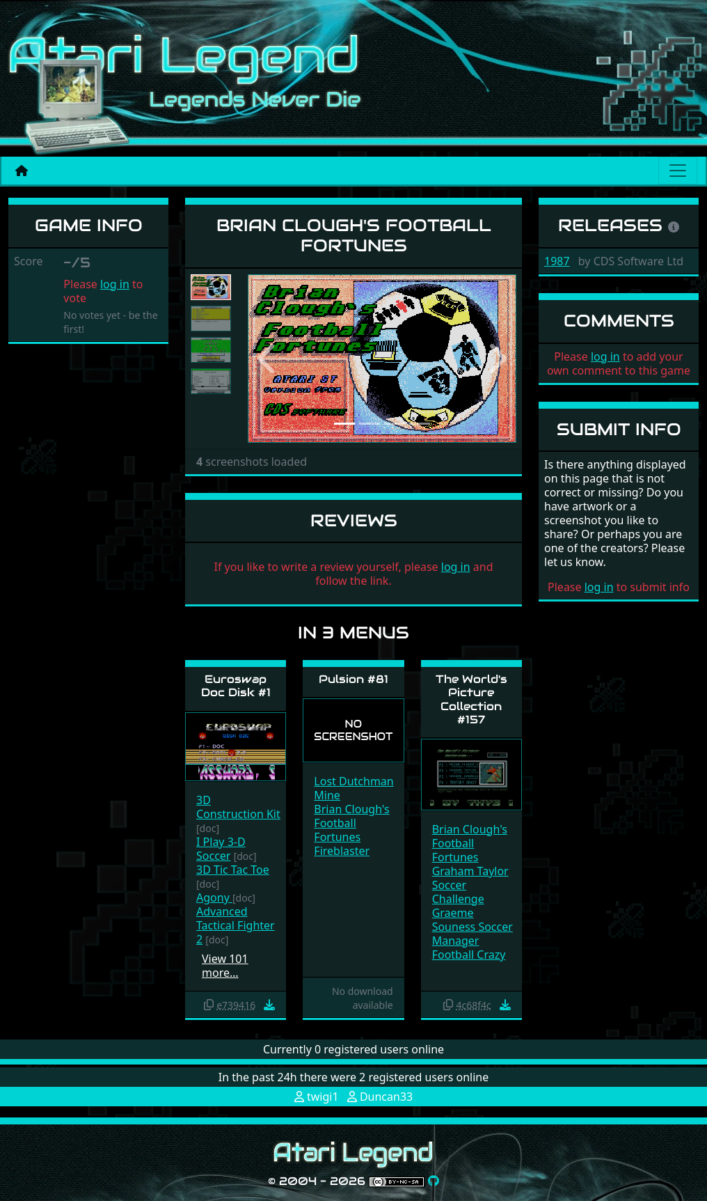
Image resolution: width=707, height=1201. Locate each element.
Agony (214, 897)
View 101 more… (225, 965)
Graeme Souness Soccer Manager (472, 926)
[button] (268, 358)
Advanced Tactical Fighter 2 (235, 925)
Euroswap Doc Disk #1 (236, 686)
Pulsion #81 (353, 679)
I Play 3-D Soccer (221, 848)
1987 (557, 261)
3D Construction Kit (238, 807)
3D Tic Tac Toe (232, 869)
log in (114, 284)
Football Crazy (469, 954)
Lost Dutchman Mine (353, 788)
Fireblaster (342, 850)
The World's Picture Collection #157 (471, 699)
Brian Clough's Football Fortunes (351, 823)
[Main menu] (677, 171)
